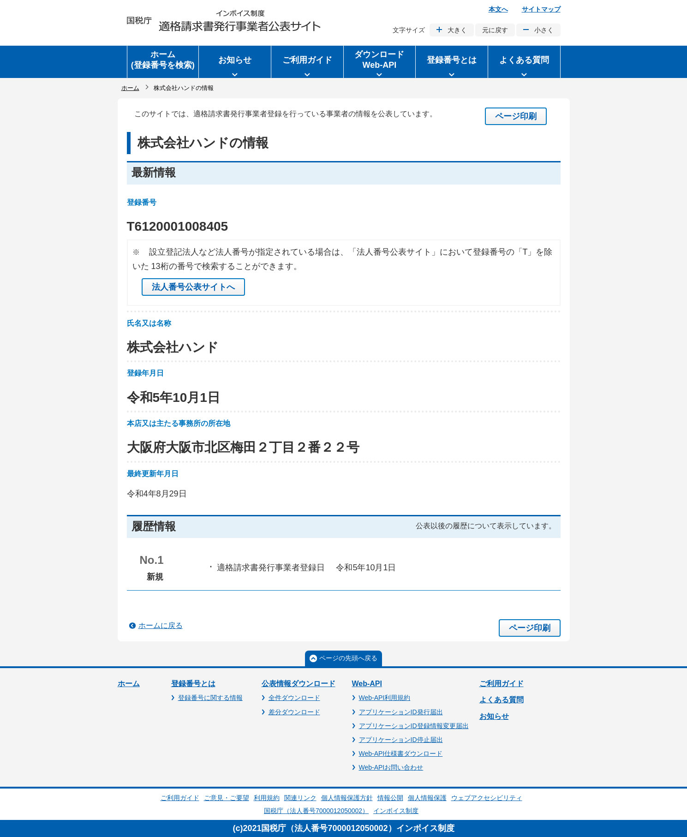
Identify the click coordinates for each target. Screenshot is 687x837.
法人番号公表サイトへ (193, 287)
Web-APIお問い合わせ (391, 767)
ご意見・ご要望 (226, 797)
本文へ (498, 9)
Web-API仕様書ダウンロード (401, 753)
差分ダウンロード (294, 712)
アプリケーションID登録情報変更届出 (414, 725)
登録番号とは (193, 684)
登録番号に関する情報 (210, 697)
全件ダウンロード (294, 697)
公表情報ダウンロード (298, 684)
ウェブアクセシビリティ (486, 797)
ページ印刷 (516, 116)
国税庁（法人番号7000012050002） (316, 810)
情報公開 (390, 797)
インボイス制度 (395, 810)
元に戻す (495, 30)
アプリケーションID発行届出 (401, 712)
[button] (235, 62)
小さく (544, 30)
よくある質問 (501, 700)
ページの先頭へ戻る (348, 658)
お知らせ (494, 716)
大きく (457, 30)
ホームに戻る (160, 625)
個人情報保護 (427, 797)
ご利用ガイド (501, 684)
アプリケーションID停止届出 (401, 739)
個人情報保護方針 (347, 797)
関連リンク (300, 797)
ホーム (130, 87)
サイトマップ (541, 9)
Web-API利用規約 (385, 697)
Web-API (367, 684)
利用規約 (267, 797)
